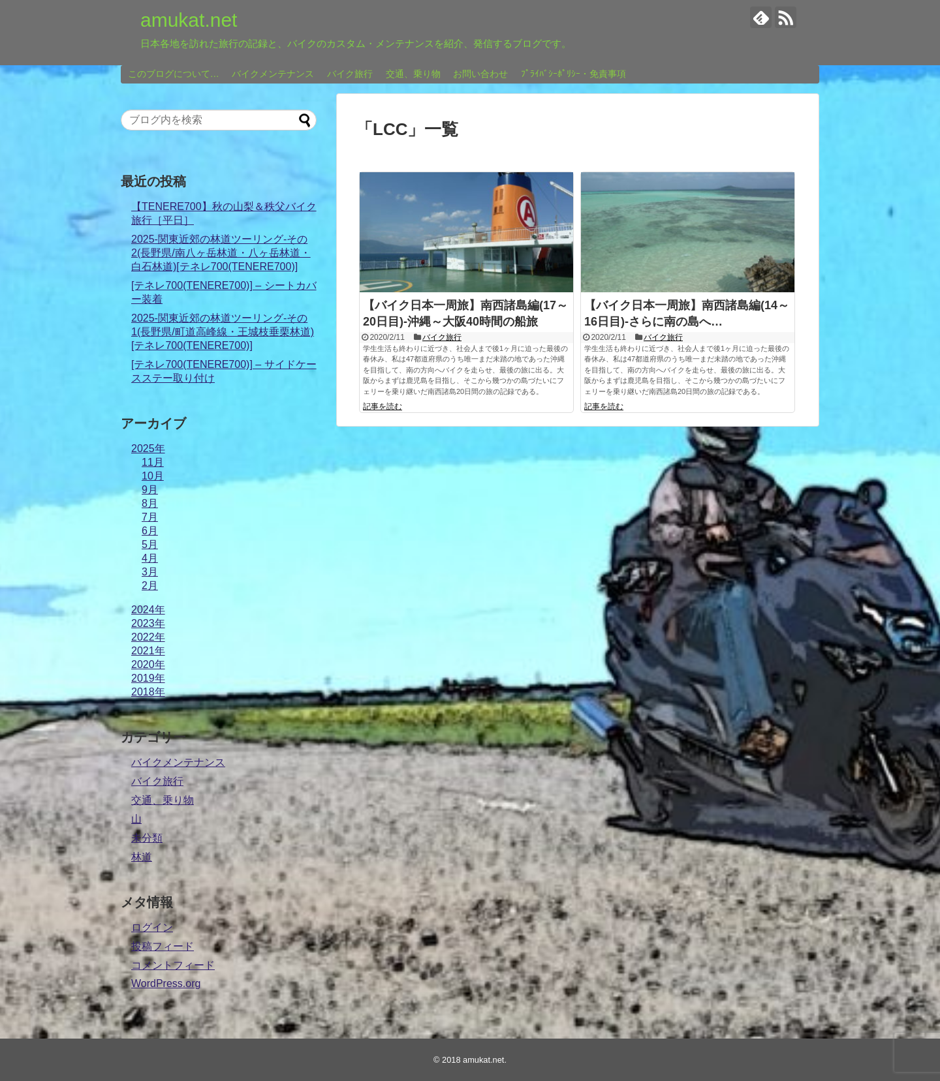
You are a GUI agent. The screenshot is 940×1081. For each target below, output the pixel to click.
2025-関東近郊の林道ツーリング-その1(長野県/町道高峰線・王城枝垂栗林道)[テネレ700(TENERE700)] (222, 331)
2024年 (148, 609)
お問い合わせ (480, 74)
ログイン (152, 927)
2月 (150, 585)
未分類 (147, 838)
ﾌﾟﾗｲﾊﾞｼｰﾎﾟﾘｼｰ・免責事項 (573, 74)
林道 (141, 856)
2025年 (148, 448)
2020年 (148, 664)
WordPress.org (165, 983)
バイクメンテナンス (273, 74)
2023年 (148, 623)
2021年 (148, 650)
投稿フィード (162, 946)
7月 (150, 517)
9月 (150, 489)
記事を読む (382, 406)
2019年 (148, 678)
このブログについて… (173, 74)
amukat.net (188, 20)
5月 (150, 544)
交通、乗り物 (413, 74)
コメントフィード (173, 965)
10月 (153, 475)
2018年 (148, 691)
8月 (150, 503)
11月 (153, 462)
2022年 (148, 637)
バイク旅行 (350, 74)
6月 (150, 530)
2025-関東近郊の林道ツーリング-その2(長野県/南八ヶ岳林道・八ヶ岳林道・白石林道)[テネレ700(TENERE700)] (221, 253)
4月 (150, 558)
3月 (150, 571)
